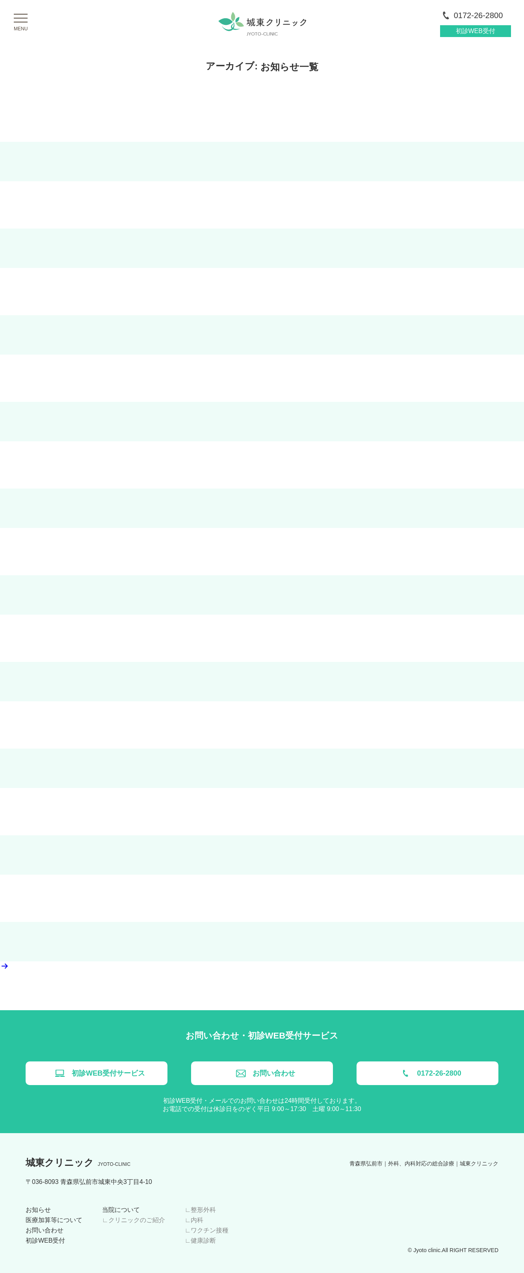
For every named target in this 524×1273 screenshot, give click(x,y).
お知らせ (38, 1209)
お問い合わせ (44, 1230)
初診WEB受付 (475, 31)
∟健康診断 (200, 1240)
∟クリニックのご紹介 (133, 1220)
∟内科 (194, 1220)
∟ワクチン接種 (207, 1230)
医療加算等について (54, 1220)
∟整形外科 (200, 1209)
